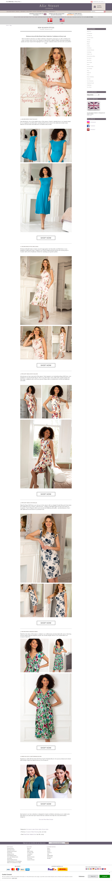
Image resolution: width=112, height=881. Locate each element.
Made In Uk (89, 54)
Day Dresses (9, 852)
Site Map (49, 858)
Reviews (23, 11)
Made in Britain (30, 851)
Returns (45, 11)
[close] (109, 872)
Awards (88, 39)
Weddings (89, 85)
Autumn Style (90, 37)
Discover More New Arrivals (46, 819)
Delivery (39, 11)
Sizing (48, 848)
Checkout (51, 11)
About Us (89, 31)
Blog (34, 11)
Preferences (81, 876)
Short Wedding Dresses (11, 855)
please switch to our (82, 17)
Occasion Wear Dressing (32, 832)
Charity (88, 45)
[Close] (96, 17)
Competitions (29, 854)
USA (62, 23)
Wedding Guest (90, 83)
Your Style (89, 87)
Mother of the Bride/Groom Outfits (14, 862)
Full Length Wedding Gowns (12, 856)
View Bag (99, 7)
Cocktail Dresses (90, 50)
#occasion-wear (30, 829)
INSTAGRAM (91, 122)
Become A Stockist (30, 856)
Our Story (29, 11)
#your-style (45, 829)
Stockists (29, 855)
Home (7, 25)
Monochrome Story (91, 56)
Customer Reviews (30, 859)
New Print (89, 60)
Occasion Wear (11, 11)
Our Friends (89, 68)
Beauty (88, 41)
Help (48, 854)
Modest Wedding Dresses (12, 859)
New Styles (89, 62)
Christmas (89, 47)
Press (88, 74)
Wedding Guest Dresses (12, 851)
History (28, 849)
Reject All (93, 876)
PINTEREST (91, 129)
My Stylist (89, 58)
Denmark (50, 23)
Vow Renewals (90, 81)
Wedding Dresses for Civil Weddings (14, 861)
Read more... (89, 115)
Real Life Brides (90, 76)
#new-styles (38, 829)
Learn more (14, 878)
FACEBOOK (91, 125)
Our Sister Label (30, 852)
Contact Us (49, 852)
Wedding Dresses (10, 854)
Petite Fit (89, 72)
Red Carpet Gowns (11, 849)
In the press (29, 858)
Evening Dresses (10, 848)
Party (88, 70)
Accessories (89, 33)
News (88, 64)
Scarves (88, 78)
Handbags (89, 52)
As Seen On (89, 35)
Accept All (104, 876)
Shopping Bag (50, 855)
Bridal (17, 11)
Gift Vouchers (49, 856)
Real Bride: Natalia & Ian (30, 834)
